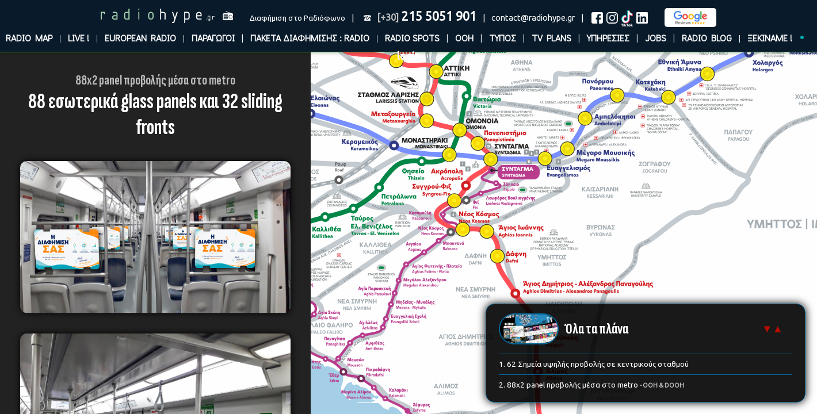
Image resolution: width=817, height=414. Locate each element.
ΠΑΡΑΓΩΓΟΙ (213, 38)
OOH (464, 38)
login (408, 56)
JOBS (655, 38)
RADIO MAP (29, 38)
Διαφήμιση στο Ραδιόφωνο (297, 18)
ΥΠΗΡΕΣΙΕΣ (608, 38)
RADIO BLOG (707, 38)
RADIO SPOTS (412, 38)
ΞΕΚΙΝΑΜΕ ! (769, 38)
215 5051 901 (426, 16)
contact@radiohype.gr (533, 17)
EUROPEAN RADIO (140, 38)
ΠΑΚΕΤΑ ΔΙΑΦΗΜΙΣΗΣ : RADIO (309, 38)
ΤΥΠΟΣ (502, 38)
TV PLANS (551, 38)
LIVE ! (78, 38)
